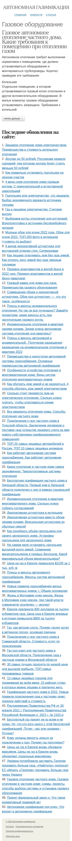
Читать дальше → (13, 118)
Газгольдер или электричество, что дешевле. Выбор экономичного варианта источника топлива (36, 200)
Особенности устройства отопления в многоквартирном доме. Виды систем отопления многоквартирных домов (31, 375)
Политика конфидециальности (19, 831)
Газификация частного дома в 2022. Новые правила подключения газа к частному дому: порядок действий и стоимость (35, 696)
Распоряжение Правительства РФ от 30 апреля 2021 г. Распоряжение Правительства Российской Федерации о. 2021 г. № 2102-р (34, 710)
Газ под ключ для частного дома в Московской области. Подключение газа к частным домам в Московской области (31, 655)
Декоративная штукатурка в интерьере (35, 512)
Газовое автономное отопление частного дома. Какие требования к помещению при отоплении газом (34, 41)
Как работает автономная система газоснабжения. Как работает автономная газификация (31, 457)
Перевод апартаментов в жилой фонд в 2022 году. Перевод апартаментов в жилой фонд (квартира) (33, 274)
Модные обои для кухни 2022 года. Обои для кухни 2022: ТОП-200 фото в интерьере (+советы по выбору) (36, 237)
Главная (20, 14)
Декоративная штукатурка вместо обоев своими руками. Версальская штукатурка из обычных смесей (33, 522)
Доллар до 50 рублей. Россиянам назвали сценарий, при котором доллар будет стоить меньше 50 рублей (33, 163)
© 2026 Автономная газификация (20, 822)
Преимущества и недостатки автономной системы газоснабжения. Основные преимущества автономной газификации (34, 361)
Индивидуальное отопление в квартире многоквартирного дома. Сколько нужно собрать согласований (32, 503)
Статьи (51, 14)
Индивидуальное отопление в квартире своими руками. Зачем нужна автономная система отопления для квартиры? (32, 329)
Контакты (10, 826)
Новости (36, 14)
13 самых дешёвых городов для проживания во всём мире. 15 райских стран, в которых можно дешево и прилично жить (34, 683)
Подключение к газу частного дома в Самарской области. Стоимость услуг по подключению (31, 641)
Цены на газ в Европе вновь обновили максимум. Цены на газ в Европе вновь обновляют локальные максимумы (32, 751)
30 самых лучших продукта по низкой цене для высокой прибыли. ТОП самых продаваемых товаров (35, 669)
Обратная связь (13, 836)
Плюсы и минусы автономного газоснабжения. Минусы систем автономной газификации (33, 577)
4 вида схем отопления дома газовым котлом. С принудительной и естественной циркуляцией (32, 186)
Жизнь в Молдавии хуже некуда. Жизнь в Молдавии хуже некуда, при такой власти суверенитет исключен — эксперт (33, 600)
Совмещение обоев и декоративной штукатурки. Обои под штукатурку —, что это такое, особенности (34, 296)
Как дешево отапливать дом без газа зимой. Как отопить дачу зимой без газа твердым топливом (36, 260)
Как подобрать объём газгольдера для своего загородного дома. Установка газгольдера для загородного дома (32, 535)
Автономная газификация (36, 7)
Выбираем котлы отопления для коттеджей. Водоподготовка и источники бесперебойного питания (35, 223)
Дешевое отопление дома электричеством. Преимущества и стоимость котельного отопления (34, 149)
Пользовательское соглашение (29, 826)
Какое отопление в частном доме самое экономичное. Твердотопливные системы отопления (33, 471)
